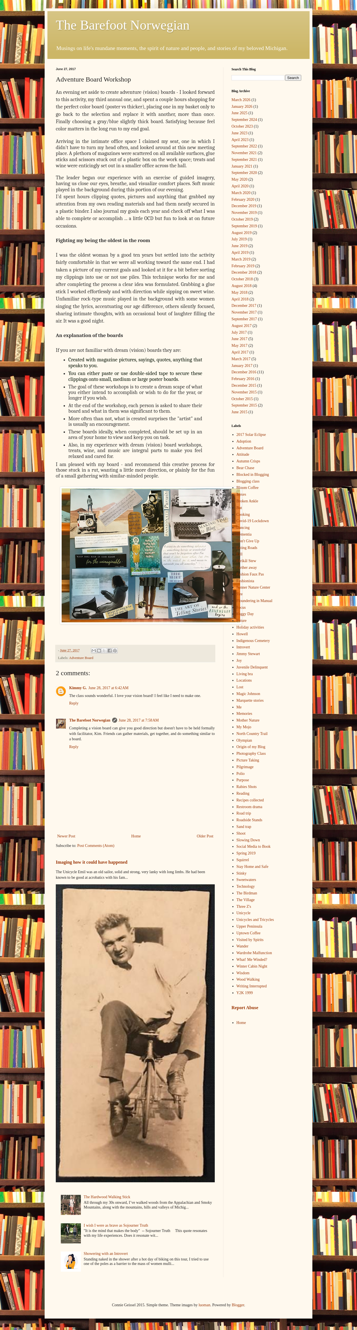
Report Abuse (244, 1007)
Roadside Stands (249, 820)
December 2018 (243, 272)
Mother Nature (248, 720)
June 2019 (239, 246)
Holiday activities (250, 627)
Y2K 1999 (245, 993)
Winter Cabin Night (252, 966)
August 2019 (241, 233)
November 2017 (244, 312)
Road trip (244, 813)
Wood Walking (248, 979)
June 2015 (239, 412)
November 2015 (244, 392)
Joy (239, 660)
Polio (241, 774)
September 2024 (244, 120)
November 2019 (244, 213)
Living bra (245, 674)
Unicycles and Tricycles (255, 920)
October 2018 (242, 279)
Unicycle (244, 913)
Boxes (241, 494)
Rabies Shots (247, 787)
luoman (204, 1305)
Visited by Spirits (250, 940)
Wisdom (243, 973)
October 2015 (242, 399)
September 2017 (244, 319)
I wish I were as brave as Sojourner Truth (116, 1225)
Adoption (244, 441)
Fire (240, 594)
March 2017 (240, 359)
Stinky (242, 873)
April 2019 (240, 252)
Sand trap (244, 827)
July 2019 (239, 239)
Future (242, 621)
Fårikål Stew (246, 561)
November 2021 (244, 153)
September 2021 (244, 159)
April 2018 (240, 299)
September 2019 (244, 226)
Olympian (244, 740)
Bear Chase (245, 468)
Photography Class (251, 753)
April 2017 (240, 352)
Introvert (243, 647)
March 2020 (240, 193)
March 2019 (240, 259)
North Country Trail (252, 734)
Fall (240, 554)
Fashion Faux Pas (250, 574)
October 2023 (242, 126)
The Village (246, 900)
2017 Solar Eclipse (251, 435)
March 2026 (240, 100)
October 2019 (242, 219)
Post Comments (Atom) (95, 846)
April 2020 (240, 186)
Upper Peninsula (249, 926)
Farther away (247, 567)
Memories (244, 713)
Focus (241, 607)
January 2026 (241, 106)
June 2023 (239, 133)
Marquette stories (250, 700)
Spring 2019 (246, 853)
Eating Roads (247, 548)
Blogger (238, 1305)
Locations (244, 680)
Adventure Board (81, 658)
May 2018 (239, 292)
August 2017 (241, 326)
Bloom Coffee (248, 488)
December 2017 (243, 306)
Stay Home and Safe (253, 867)
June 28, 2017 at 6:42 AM (108, 688)
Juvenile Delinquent (252, 667)
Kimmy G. (78, 688)
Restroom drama (249, 807)
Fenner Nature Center (253, 587)
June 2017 (239, 339)
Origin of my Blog (251, 747)
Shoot (241, 833)
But (239, 508)
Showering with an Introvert (106, 1254)
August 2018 (241, 286)
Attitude (243, 454)
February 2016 (242, 379)
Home (136, 836)
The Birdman (247, 893)
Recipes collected (250, 800)
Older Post (205, 836)
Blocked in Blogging (253, 474)
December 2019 (243, 206)
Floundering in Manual (254, 601)
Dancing (243, 528)
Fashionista (245, 581)
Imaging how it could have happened (91, 862)
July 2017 (239, 332)
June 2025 (239, 113)
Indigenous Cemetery (253, 641)
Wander (243, 946)
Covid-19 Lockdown (253, 521)
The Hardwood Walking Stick (107, 1197)
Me (239, 707)
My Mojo (244, 727)
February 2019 (242, 266)
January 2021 (241, 166)
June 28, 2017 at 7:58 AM (139, 720)
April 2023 (240, 140)
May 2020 (239, 179)
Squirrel (243, 860)
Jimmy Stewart (248, 654)
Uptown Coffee (248, 933)
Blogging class (248, 481)
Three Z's (244, 906)
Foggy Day (245, 614)
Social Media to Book (254, 846)
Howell (242, 634)
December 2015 (243, 385)
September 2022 (244, 146)
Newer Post (66, 836)
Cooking (243, 514)
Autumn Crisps (248, 461)
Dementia (244, 534)
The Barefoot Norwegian (123, 25)
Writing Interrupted (252, 986)
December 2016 (243, 372)
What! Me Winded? (252, 959)
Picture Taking (248, 760)
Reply (73, 703)
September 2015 (244, 405)
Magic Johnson (248, 694)
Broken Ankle (247, 501)
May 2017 (239, 345)
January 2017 (241, 366)
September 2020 (244, 173)
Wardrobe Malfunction (254, 953)
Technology (246, 886)
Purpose (243, 780)
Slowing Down (248, 840)
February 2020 (242, 199)
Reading (243, 793)
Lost (240, 687)
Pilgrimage (245, 767)
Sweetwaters (246, 880)
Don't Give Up (248, 541)
